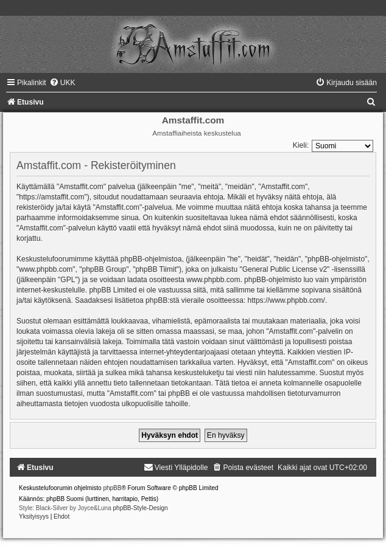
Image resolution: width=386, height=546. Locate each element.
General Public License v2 (284, 269)
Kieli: (301, 145)
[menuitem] (62, 82)
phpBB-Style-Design (140, 508)
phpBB (112, 488)
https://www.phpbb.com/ (286, 300)
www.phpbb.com (213, 279)
